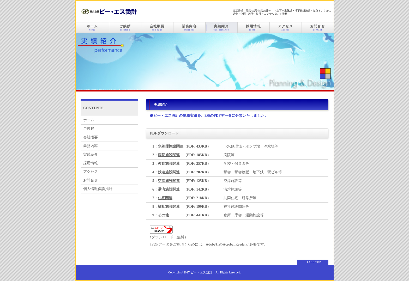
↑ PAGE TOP (312, 262)
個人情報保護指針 (97, 189)
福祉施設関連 (169, 207)
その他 (163, 215)
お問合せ (318, 27)
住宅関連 (165, 198)
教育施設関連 (169, 164)
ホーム (92, 27)
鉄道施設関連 (169, 172)
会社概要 (157, 27)
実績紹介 (221, 27)
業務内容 (189, 27)
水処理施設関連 (170, 146)
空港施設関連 (169, 181)
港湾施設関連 (169, 189)
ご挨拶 (125, 27)
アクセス (286, 27)
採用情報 (253, 27)
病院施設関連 (169, 155)
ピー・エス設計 (201, 272)
